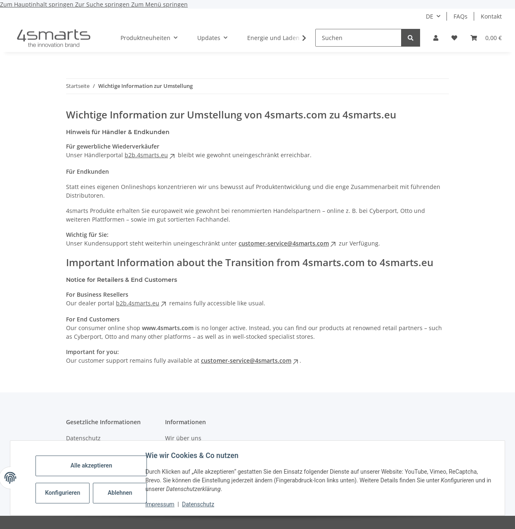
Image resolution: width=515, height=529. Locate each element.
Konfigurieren (66, 492)
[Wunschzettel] (454, 38)
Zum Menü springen (159, 4)
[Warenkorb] (486, 38)
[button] (436, 38)
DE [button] (429, 16)
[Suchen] (358, 38)
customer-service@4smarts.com (288, 243)
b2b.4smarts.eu (150, 155)
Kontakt (491, 16)
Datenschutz (201, 504)
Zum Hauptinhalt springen (37, 4)
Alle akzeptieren (94, 465)
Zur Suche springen (103, 4)
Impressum (162, 504)
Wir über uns (183, 438)
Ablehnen (123, 492)
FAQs (461, 16)
